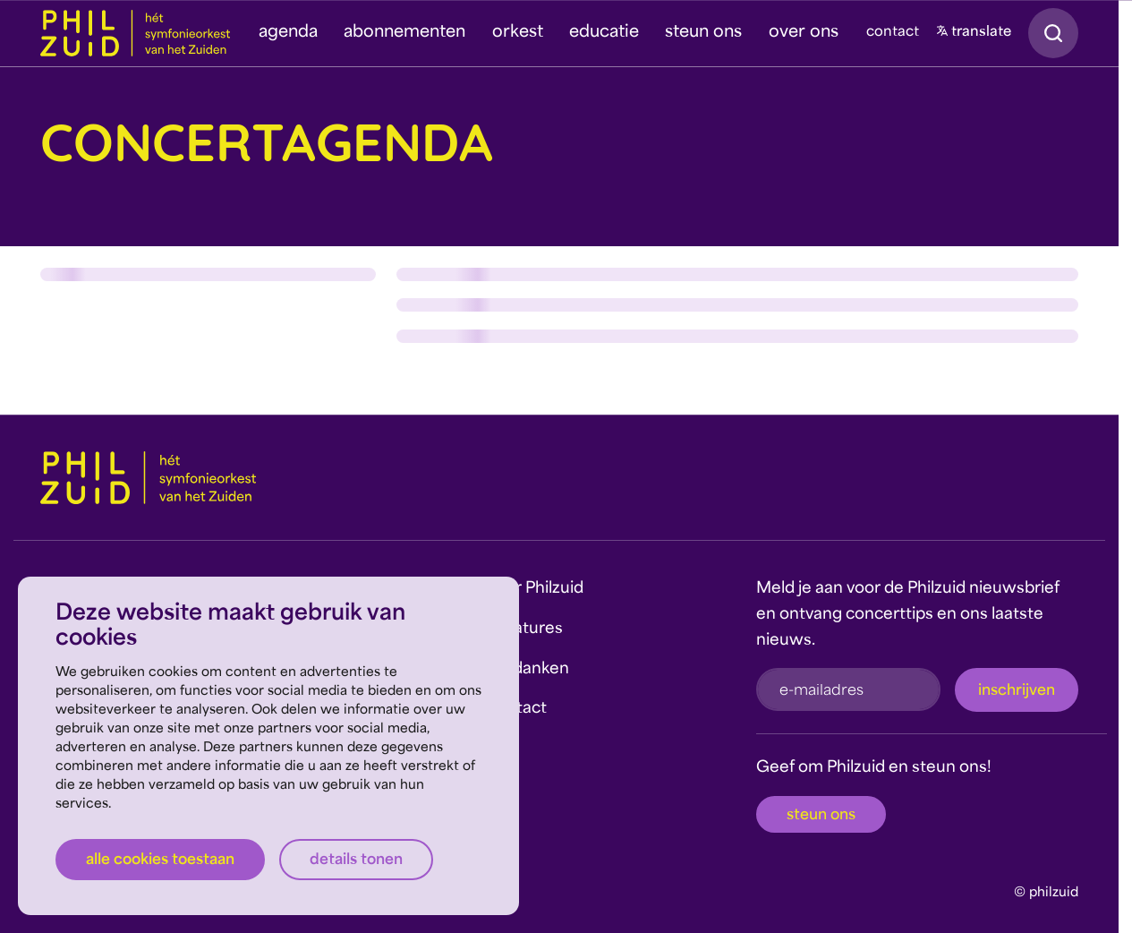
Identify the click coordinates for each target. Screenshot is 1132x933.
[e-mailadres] (848, 689)
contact (892, 32)
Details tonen (356, 860)
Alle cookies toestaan (160, 860)
